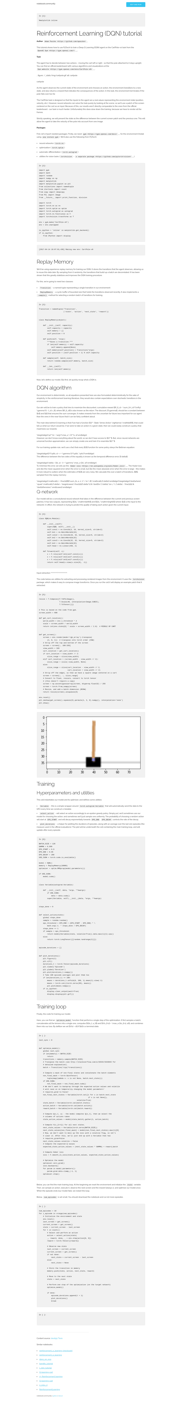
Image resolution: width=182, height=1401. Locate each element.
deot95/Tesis (57, 1337)
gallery (55, 1394)
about (61, 1394)
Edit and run (135, 4)
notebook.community (46, 4)
